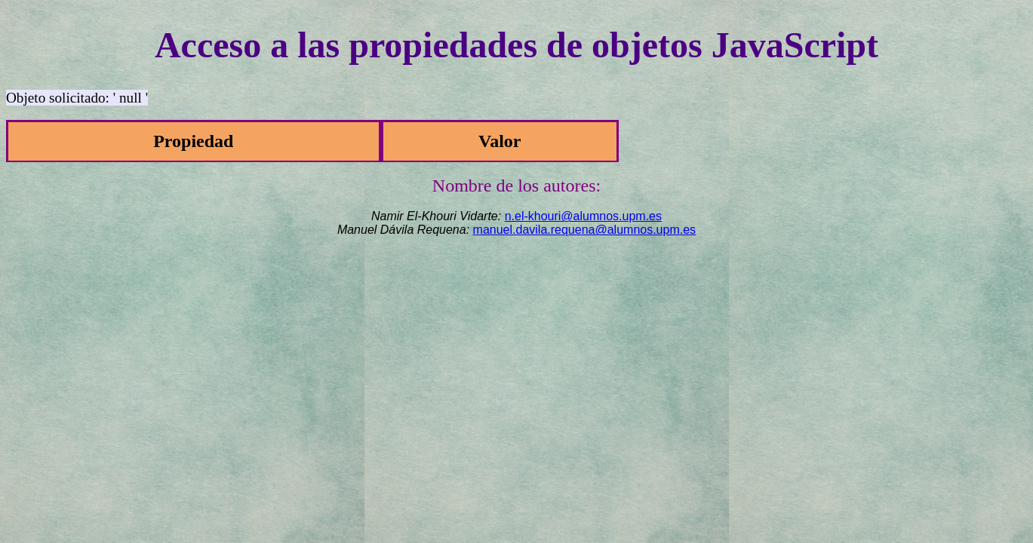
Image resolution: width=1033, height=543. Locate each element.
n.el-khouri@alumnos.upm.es (583, 216)
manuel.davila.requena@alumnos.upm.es (584, 229)
